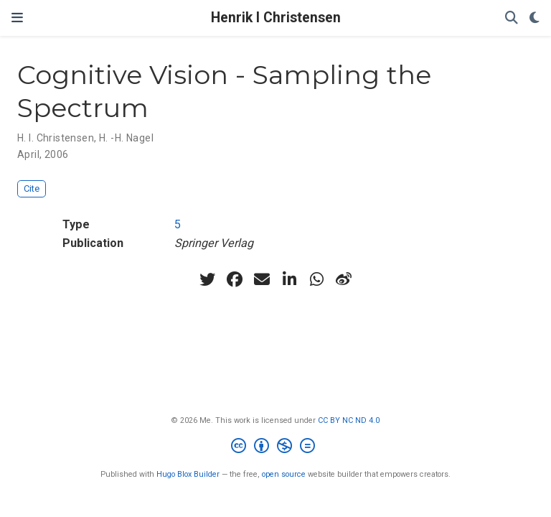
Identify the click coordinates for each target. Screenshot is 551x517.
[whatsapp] (316, 279)
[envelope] (262, 279)
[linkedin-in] (289, 279)
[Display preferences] (534, 18)
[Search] (511, 18)
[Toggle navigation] (17, 18)
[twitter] (207, 279)
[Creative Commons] (276, 448)
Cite (31, 188)
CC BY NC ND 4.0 (349, 420)
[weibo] (343, 279)
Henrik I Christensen (276, 17)
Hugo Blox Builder (188, 474)
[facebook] (234, 279)
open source (284, 474)
